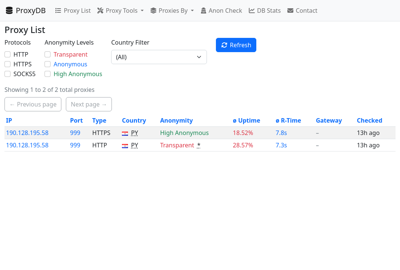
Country (134, 120)
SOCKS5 (24, 74)
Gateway (329, 120)
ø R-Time (288, 120)
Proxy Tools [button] (118, 10)
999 (75, 133)
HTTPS (22, 64)
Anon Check (221, 10)
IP (9, 120)
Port (76, 120)
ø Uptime (246, 120)
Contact (302, 10)
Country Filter (130, 42)
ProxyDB (25, 10)
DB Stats (264, 10)
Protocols (17, 42)
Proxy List (73, 10)
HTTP (20, 54)
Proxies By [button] (169, 10)
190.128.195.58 (27, 133)
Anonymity (176, 120)
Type (99, 120)
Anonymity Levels (69, 42)
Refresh (236, 45)
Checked (369, 120)
